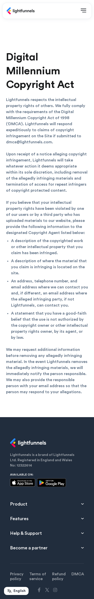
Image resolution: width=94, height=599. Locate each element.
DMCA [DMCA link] (77, 574)
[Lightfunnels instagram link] (55, 590)
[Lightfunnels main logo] (21, 10)
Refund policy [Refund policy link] (59, 576)
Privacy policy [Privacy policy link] (17, 576)
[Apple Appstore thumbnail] (22, 483)
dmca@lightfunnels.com (29, 142)
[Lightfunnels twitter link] (47, 590)
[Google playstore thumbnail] (51, 482)
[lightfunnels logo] (47, 442)
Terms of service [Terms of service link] (37, 576)
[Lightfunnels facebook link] (39, 590)
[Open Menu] (83, 11)
